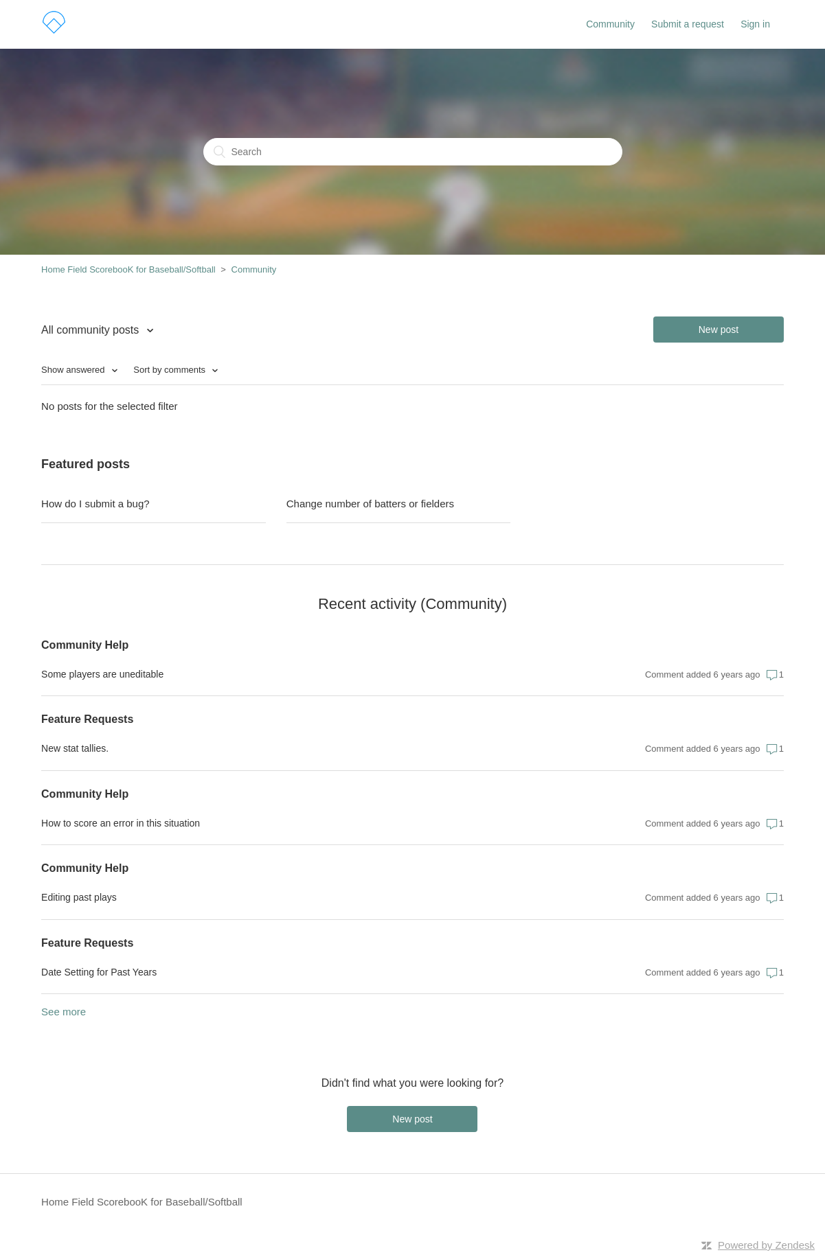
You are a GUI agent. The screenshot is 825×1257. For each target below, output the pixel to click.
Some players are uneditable (102, 674)
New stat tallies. (75, 748)
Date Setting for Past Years (99, 972)
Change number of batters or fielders (370, 503)
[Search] (412, 151)
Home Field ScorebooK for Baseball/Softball (128, 269)
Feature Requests (87, 719)
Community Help (84, 645)
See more (63, 1011)
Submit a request (687, 24)
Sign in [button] (755, 24)
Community (610, 24)
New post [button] (718, 329)
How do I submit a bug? (95, 503)
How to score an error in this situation (120, 823)
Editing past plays (79, 897)
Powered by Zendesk (766, 1245)
